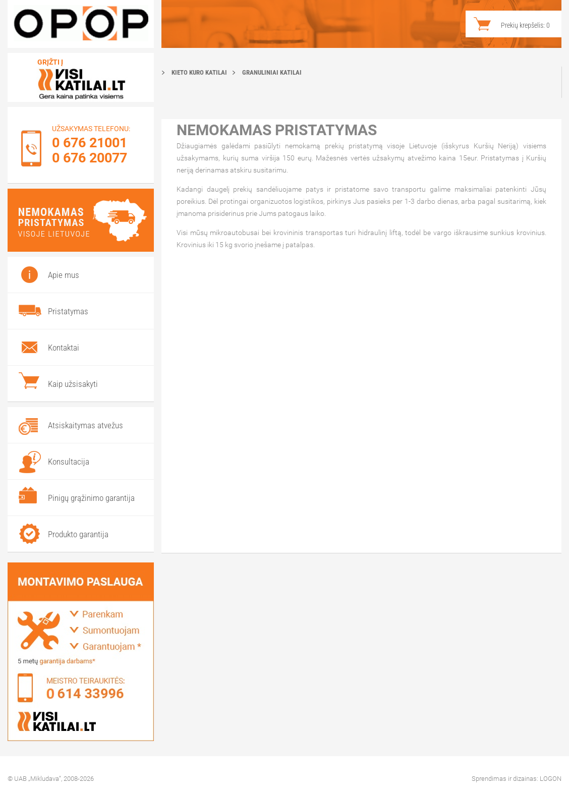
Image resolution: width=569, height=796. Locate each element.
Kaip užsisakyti (73, 384)
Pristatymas (68, 311)
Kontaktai (63, 348)
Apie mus (63, 275)
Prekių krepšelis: (525, 25)
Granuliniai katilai (272, 72)
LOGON (550, 778)
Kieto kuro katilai (199, 72)
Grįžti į (50, 62)
